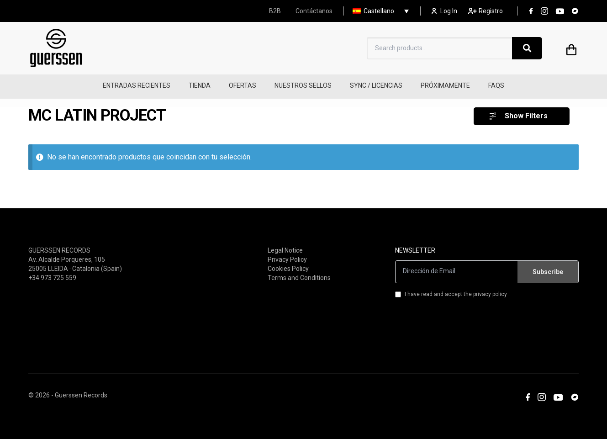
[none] (378, 11)
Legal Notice (285, 245)
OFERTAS (242, 85)
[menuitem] (378, 11)
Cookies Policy (288, 263)
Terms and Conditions (299, 272)
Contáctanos (314, 11)
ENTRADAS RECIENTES (136, 85)
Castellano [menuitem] (379, 11)
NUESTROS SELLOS (303, 85)
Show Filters (526, 110)
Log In (444, 11)
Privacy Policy (287, 254)
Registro (485, 11)
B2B (275, 11)
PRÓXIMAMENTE (445, 85)
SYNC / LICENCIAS (376, 85)
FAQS (496, 85)
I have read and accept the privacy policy (451, 289)
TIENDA (200, 85)
